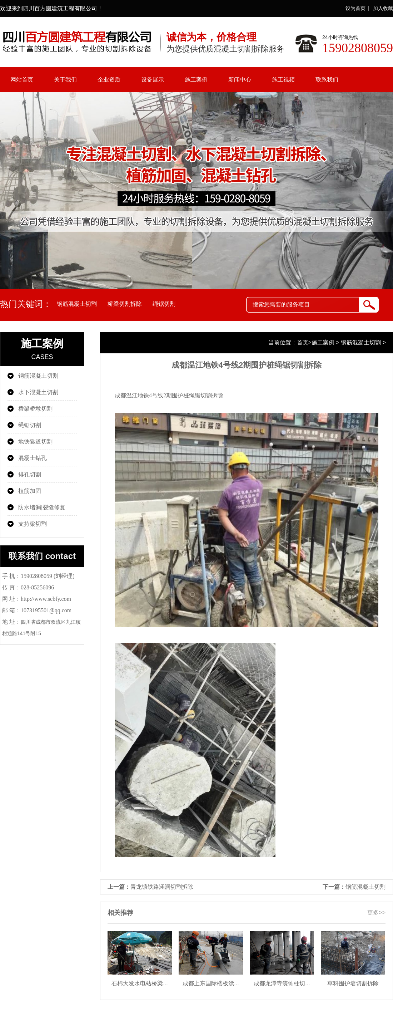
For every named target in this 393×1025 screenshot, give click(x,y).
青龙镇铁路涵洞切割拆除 (161, 887)
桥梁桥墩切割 (35, 409)
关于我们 (65, 80)
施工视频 (283, 80)
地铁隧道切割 (35, 441)
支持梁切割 (32, 524)
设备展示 (152, 80)
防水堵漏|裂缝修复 (41, 507)
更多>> (376, 912)
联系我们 (326, 80)
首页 (302, 342)
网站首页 (21, 80)
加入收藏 (383, 8)
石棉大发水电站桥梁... (139, 983)
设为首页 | (357, 8)
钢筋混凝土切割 (77, 304)
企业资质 (109, 80)
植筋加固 (29, 491)
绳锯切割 (164, 304)
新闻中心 (239, 80)
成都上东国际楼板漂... (211, 983)
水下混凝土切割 (38, 392)
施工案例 (196, 80)
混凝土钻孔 (32, 458)
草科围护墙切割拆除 (353, 983)
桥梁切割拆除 (125, 304)
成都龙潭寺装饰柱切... (282, 983)
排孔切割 (29, 474)
